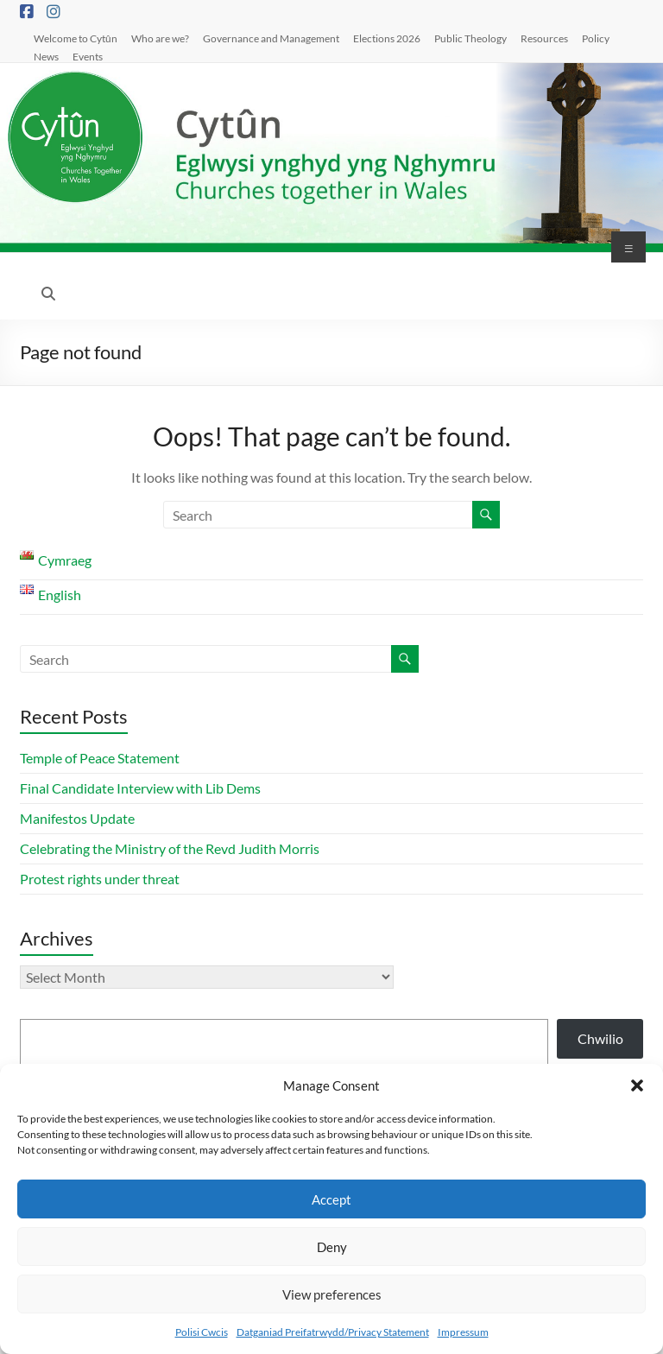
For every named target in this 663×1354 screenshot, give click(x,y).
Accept (331, 1199)
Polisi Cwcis (201, 1332)
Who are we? (160, 38)
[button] (637, 1085)
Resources (544, 38)
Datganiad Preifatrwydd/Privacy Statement (333, 1332)
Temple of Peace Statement (100, 758)
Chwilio (600, 1038)
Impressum (463, 1332)
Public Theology (470, 38)
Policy (595, 38)
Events (88, 56)
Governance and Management (271, 38)
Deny (332, 1247)
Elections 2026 (386, 38)
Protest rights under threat (101, 878)
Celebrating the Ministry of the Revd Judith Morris (169, 848)
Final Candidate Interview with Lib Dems (140, 788)
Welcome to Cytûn (75, 38)
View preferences (332, 1294)
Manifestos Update (77, 818)
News (46, 56)
